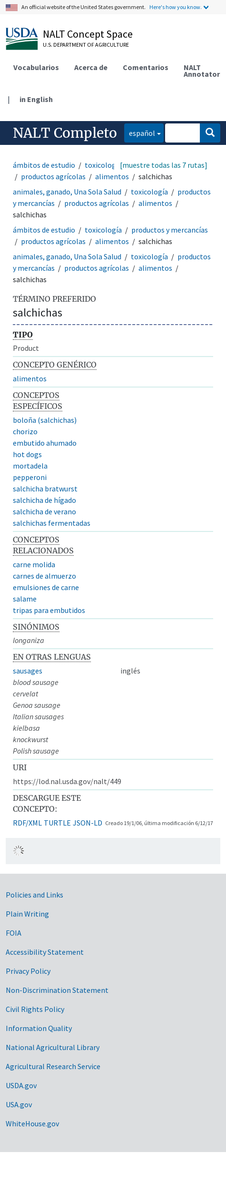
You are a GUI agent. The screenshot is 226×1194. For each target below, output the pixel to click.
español (139, 132)
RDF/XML (27, 822)
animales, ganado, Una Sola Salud (67, 191)
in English (36, 99)
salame (25, 598)
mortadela (30, 465)
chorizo (25, 431)
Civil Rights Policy (35, 1009)
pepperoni (30, 477)
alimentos (112, 176)
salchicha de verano (44, 511)
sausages (27, 670)
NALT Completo (65, 133)
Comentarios (145, 67)
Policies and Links (34, 894)
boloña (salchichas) (45, 420)
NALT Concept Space (88, 34)
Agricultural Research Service (53, 1066)
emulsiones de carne (46, 587)
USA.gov (19, 1104)
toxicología (103, 165)
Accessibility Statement (45, 952)
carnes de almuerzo (44, 576)
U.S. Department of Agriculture (86, 44)
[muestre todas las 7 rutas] (163, 165)
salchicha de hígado (44, 500)
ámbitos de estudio (44, 165)
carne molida (34, 564)
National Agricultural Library (52, 1047)
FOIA (13, 933)
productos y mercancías (169, 230)
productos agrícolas (53, 176)
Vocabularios (36, 67)
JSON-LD (87, 822)
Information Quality (39, 1028)
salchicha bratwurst (45, 488)
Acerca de (91, 67)
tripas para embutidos (49, 610)
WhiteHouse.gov (32, 1123)
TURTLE (57, 822)
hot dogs (27, 454)
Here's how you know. (175, 6)
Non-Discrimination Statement (57, 990)
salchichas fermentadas (51, 523)
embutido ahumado (45, 443)
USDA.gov (21, 1085)
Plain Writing (27, 913)
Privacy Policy (28, 971)
